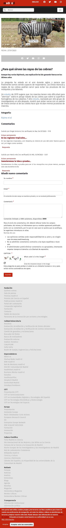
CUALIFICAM (8, 345)
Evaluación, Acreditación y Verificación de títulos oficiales (27, 326)
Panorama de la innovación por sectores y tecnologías (25, 317)
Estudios (7, 375)
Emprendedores (10, 354)
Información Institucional (14, 503)
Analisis (7, 475)
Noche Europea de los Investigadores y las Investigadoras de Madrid (31, 448)
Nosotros (7, 324)
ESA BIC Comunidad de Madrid (16, 367)
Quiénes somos (10, 291)
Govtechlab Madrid (11, 383)
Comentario (8, 202)
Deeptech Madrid (11, 380)
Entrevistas (8, 478)
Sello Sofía (8, 347)
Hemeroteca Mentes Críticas (15, 496)
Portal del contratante (13, 304)
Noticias (7, 473)
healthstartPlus (10, 377)
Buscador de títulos (12, 334)
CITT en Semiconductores (14, 395)
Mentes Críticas (10, 494)
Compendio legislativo (13, 306)
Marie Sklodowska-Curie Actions (17, 415)
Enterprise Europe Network (14, 423)
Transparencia (10, 500)
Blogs (6, 481)
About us (7, 357)
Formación (8, 309)
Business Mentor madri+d (14, 372)
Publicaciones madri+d (13, 301)
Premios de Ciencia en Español (16, 298)
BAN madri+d (9, 362)
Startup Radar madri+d (13, 359)
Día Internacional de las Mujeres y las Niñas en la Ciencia (27, 442)
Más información (8, 520)
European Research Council (15, 417)
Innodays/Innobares (12, 385)
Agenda (7, 483)
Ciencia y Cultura (11, 455)
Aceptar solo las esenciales (22, 525)
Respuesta (6, 147)
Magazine (8, 488)
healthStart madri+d (12, 370)
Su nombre (8, 178)
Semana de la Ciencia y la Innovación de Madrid (23, 445)
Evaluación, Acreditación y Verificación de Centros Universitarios (30, 329)
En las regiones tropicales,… (14, 138)
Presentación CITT (11, 392)
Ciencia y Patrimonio (12, 458)
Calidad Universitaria (12, 321)
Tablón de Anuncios (12, 314)
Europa (7, 407)
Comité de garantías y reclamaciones (19, 331)
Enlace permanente (8, 135)
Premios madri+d (11, 296)
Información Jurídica (12, 506)
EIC (5, 420)
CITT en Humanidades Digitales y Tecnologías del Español (27, 397)
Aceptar (5, 525)
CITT (6, 389)
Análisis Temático (11, 342)
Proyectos (8, 433)
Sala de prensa (10, 293)
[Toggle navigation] (60, 10)
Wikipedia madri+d (11, 453)
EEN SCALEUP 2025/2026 (13, 425)
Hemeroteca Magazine (13, 491)
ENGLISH (35, 2)
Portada (7, 470)
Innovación (8, 430)
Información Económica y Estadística (18, 508)
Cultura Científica (11, 437)
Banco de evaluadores (13, 337)
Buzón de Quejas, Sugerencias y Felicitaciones (22, 350)
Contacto (7, 311)
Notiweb (7, 468)
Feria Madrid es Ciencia (13, 440)
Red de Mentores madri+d (14, 364)
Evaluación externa (11, 339)
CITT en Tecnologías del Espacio (16, 403)
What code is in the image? (34, 257)
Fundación (8, 288)
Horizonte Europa (11, 412)
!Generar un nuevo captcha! (5, 263)
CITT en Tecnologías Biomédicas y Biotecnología (23, 400)
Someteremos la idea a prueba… (16, 161)
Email (6, 189)
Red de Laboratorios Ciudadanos (17, 450)
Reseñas (7, 486)
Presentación (9, 409)
